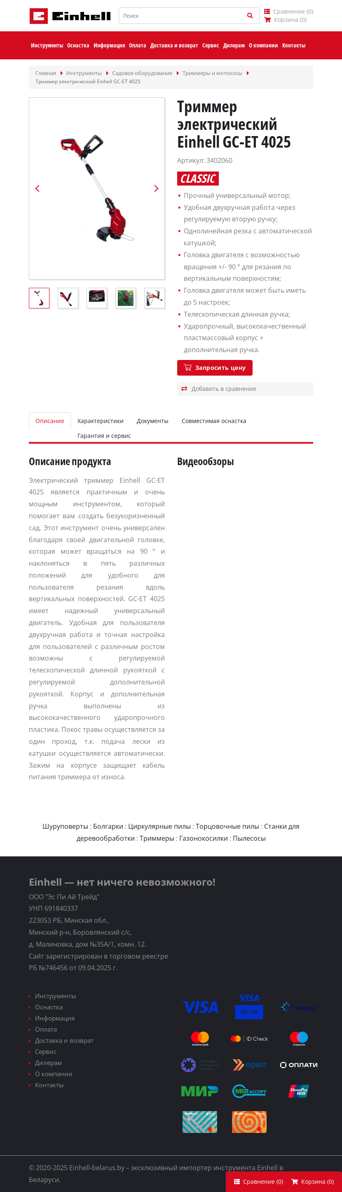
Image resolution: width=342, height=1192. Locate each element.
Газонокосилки (203, 838)
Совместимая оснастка (214, 421)
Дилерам (48, 1062)
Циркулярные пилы (159, 826)
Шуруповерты (65, 826)
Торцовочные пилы (227, 826)
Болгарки (108, 826)
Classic (197, 179)
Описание (49, 421)
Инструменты (55, 996)
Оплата (46, 1029)
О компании (54, 1074)
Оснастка (49, 1007)
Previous (37, 188)
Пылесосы (249, 838)
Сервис (45, 1051)
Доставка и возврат (64, 1040)
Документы (153, 421)
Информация (55, 1018)
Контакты (49, 1085)
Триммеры (157, 838)
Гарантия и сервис (104, 436)
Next (156, 188)
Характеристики (100, 421)
